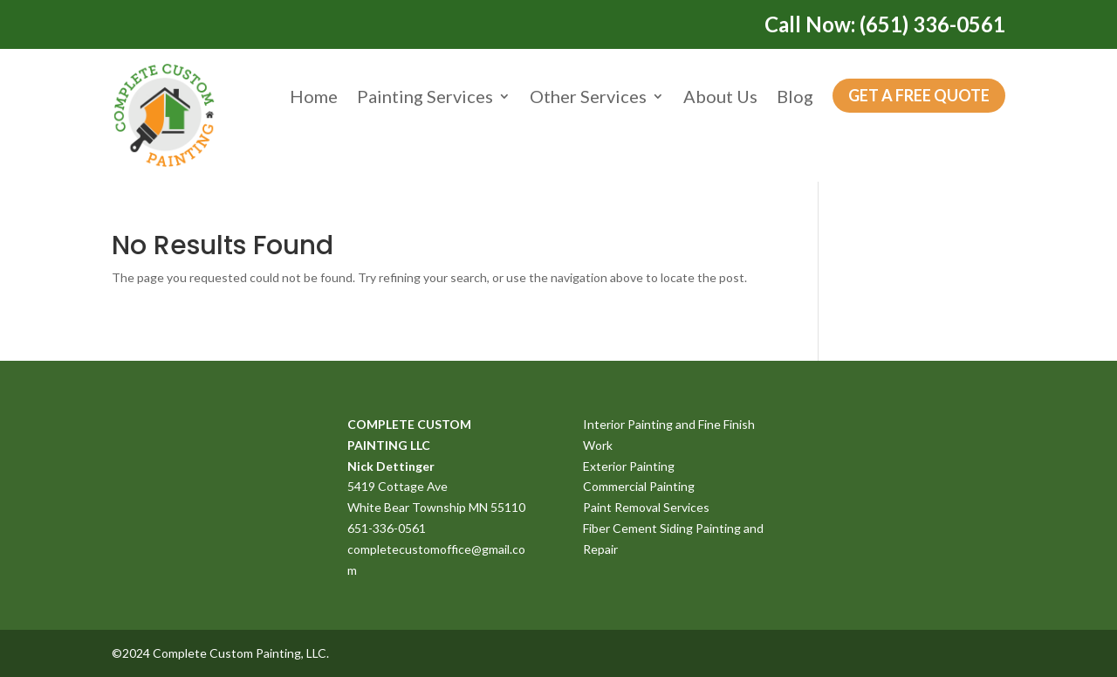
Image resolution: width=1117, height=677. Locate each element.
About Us (720, 96)
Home (314, 96)
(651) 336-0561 (932, 24)
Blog (795, 96)
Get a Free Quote (919, 95)
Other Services (588, 96)
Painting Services (425, 96)
